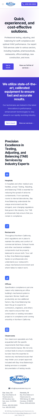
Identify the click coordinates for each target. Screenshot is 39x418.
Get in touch (8, 66)
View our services (26, 123)
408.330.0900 (29, 4)
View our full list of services (26, 66)
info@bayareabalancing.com (19, 388)
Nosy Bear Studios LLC (24, 413)
